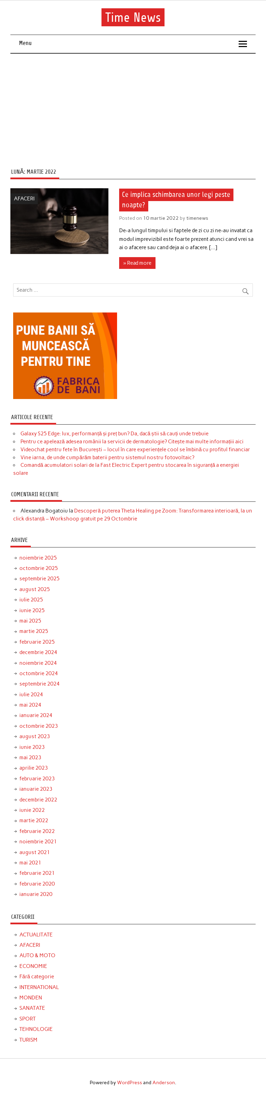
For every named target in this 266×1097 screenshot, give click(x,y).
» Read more (137, 263)
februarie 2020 (37, 884)
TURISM (28, 1040)
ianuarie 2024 (35, 715)
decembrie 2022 (38, 800)
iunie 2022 (32, 810)
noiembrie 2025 (38, 558)
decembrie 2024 (38, 652)
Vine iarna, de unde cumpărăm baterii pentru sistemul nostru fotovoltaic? (107, 457)
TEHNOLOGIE (36, 1029)
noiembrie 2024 (38, 663)
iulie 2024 (31, 694)
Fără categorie (36, 976)
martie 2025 (33, 631)
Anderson (163, 1082)
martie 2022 (33, 820)
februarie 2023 (37, 779)
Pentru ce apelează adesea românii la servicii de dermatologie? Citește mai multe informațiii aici (131, 441)
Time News (133, 17)
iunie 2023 (32, 747)
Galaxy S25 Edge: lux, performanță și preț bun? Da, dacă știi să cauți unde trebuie (114, 433)
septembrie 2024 (39, 684)
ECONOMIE (33, 966)
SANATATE (32, 1008)
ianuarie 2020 (35, 894)
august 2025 (34, 589)
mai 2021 (30, 863)
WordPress (129, 1082)
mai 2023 (30, 757)
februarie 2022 (37, 831)
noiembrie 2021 (38, 841)
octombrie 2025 (38, 568)
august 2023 (34, 736)
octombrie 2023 (38, 726)
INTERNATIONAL (39, 987)
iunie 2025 (32, 610)
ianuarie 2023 (35, 789)
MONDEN (30, 998)
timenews (197, 218)
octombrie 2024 (38, 673)
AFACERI (24, 199)
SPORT (27, 1019)
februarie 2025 (37, 642)
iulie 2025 (31, 600)
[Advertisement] (133, 105)
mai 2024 (30, 705)
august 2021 (34, 852)
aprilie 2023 (33, 768)
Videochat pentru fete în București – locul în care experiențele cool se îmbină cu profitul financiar (135, 449)
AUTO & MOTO (37, 955)
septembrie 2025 (39, 578)
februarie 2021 (37, 873)
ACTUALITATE (36, 935)
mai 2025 (30, 621)
